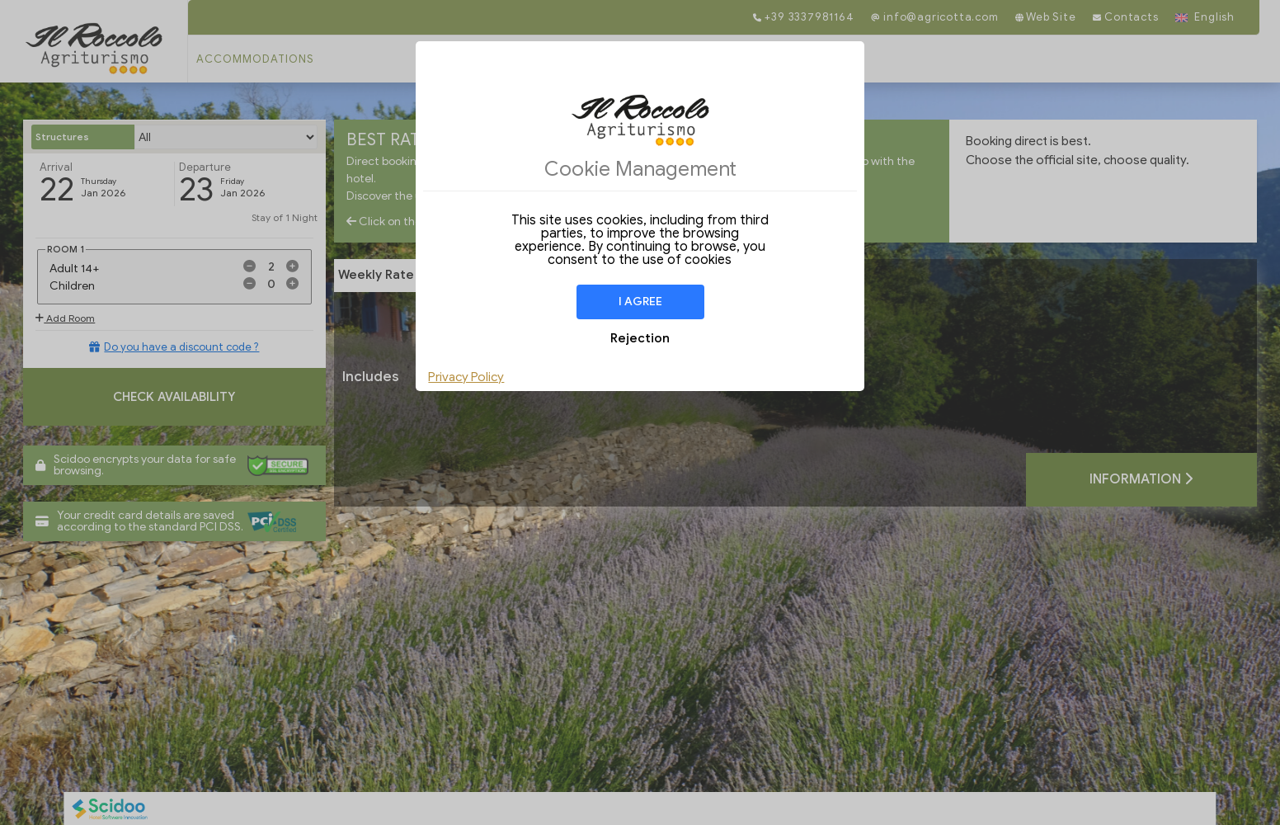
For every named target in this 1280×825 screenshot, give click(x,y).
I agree (640, 302)
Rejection (640, 338)
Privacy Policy (466, 377)
